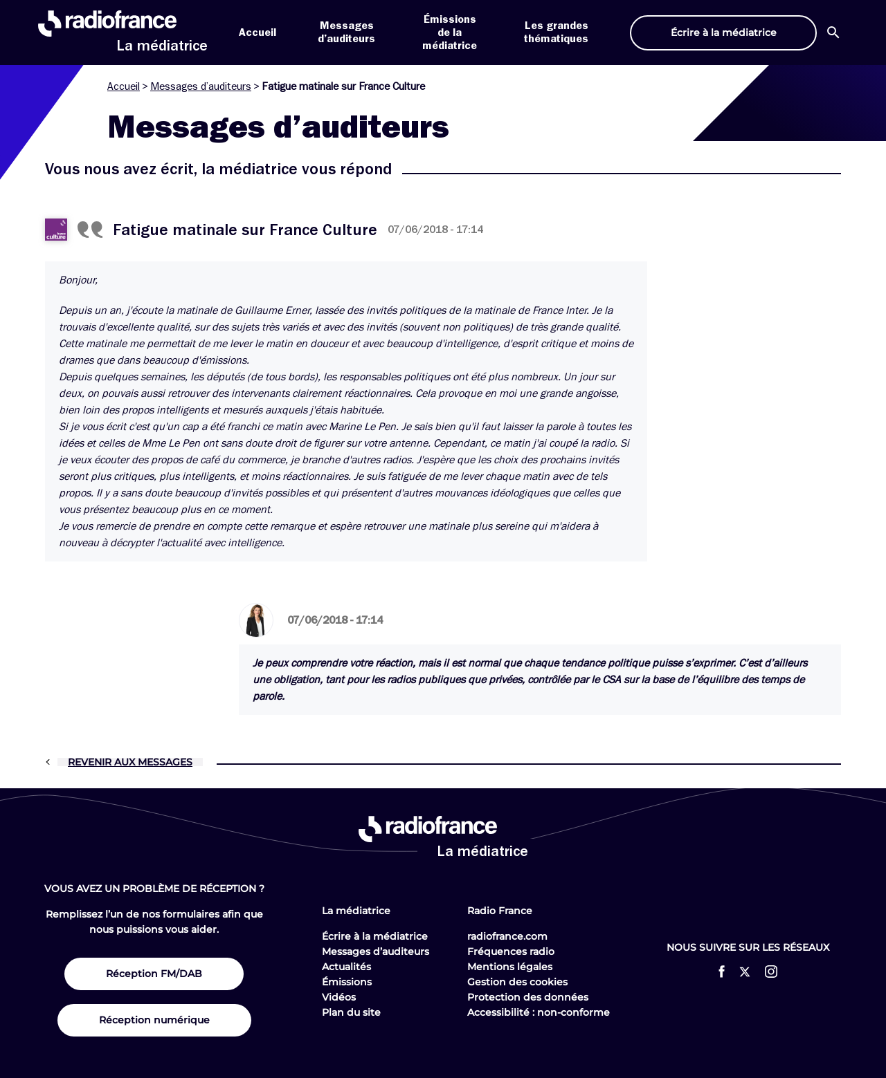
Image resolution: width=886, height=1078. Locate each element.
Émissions (347, 982)
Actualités (346, 966)
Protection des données (527, 997)
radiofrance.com (507, 936)
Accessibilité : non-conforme (538, 1012)
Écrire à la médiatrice (375, 936)
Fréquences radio (510, 951)
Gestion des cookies (517, 982)
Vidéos (339, 997)
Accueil (257, 32)
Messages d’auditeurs (200, 86)
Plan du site (351, 1012)
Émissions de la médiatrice (449, 32)
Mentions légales (509, 966)
